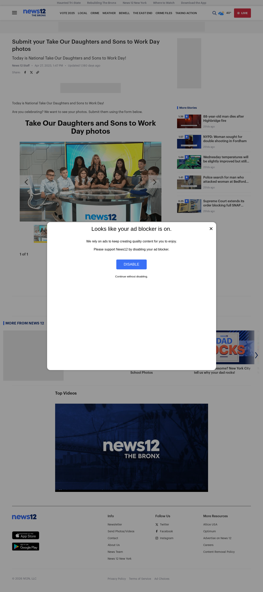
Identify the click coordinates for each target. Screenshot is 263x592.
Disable (131, 264)
